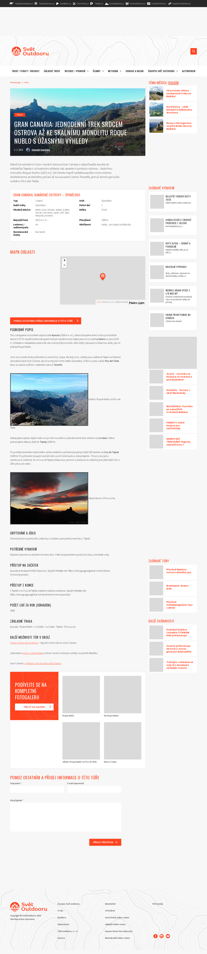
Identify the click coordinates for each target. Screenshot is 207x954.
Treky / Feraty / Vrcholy (25, 71)
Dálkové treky (52, 71)
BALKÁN (173, 82)
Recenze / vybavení (75, 71)
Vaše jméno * (16, 783)
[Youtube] (168, 936)
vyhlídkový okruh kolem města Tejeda (42, 663)
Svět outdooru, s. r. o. (68, 931)
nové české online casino (117, 917)
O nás (60, 910)
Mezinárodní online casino (117, 937)
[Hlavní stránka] (28, 51)
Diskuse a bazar (135, 71)
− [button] (64, 265)
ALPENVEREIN (188, 71)
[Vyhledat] (193, 51)
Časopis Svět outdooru (161, 71)
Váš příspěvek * (16, 800)
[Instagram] (162, 936)
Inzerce (61, 937)
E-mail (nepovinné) (75, 783)
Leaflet (98, 302)
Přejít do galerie (34, 707)
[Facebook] (155, 936)
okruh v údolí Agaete (32, 653)
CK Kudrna (110, 910)
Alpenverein (63, 924)
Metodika (113, 71)
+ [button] (64, 260)
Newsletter (110, 903)
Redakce (62, 917)
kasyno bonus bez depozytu (118, 931)
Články (96, 71)
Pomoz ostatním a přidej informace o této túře (43, 320)
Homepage (15, 82)
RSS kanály (158, 903)
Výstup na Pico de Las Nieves (24, 642)
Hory (26, 82)
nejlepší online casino (115, 924)
